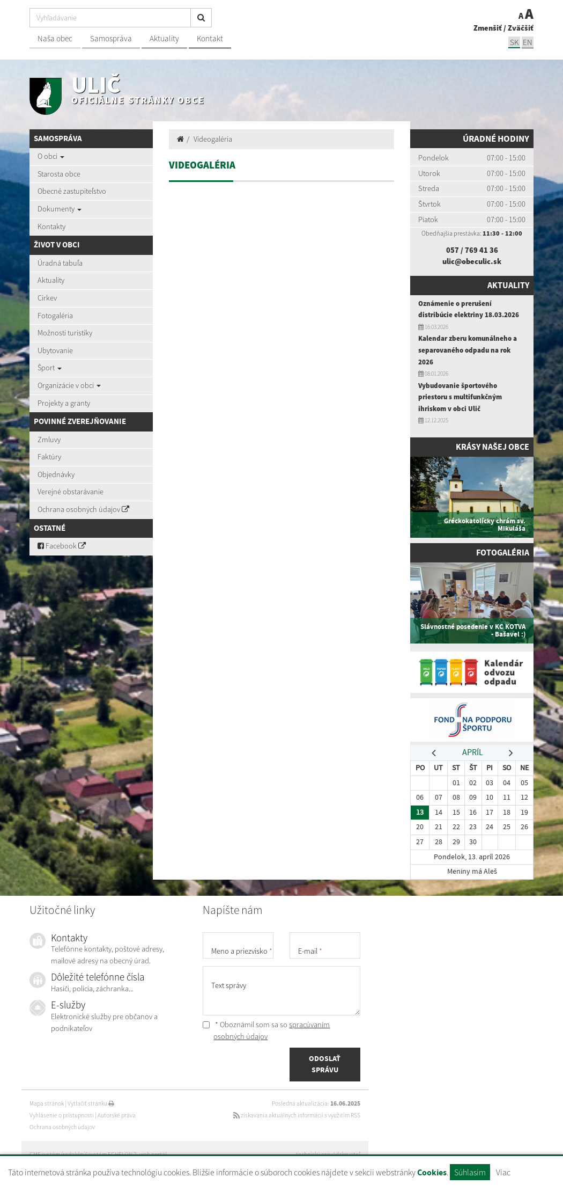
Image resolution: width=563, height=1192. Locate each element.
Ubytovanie (55, 350)
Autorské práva (117, 1115)
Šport (50, 367)
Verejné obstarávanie (70, 491)
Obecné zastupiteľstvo (72, 191)
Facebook (62, 546)
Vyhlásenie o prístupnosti (61, 1115)
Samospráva (111, 38)
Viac (503, 1172)
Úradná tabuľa (60, 263)
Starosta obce (59, 174)
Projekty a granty (64, 403)
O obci (51, 156)
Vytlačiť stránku (91, 1103)
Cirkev (47, 298)
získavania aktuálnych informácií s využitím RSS (296, 1115)
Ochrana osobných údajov (83, 509)
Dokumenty (60, 209)
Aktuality (164, 38)
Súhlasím (470, 1172)
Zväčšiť (521, 28)
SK (514, 42)
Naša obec (55, 38)
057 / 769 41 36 (472, 250)
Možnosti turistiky (65, 333)
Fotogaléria (55, 315)
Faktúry (49, 457)
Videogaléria (213, 139)
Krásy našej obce (491, 447)
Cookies (432, 1172)
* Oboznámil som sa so (266, 1030)
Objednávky (56, 474)
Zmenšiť (487, 28)
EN (527, 42)
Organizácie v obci (69, 385)
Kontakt (210, 38)
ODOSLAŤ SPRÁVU (324, 1064)
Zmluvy (49, 439)
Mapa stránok (46, 1103)
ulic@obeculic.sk (471, 261)
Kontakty (51, 226)
